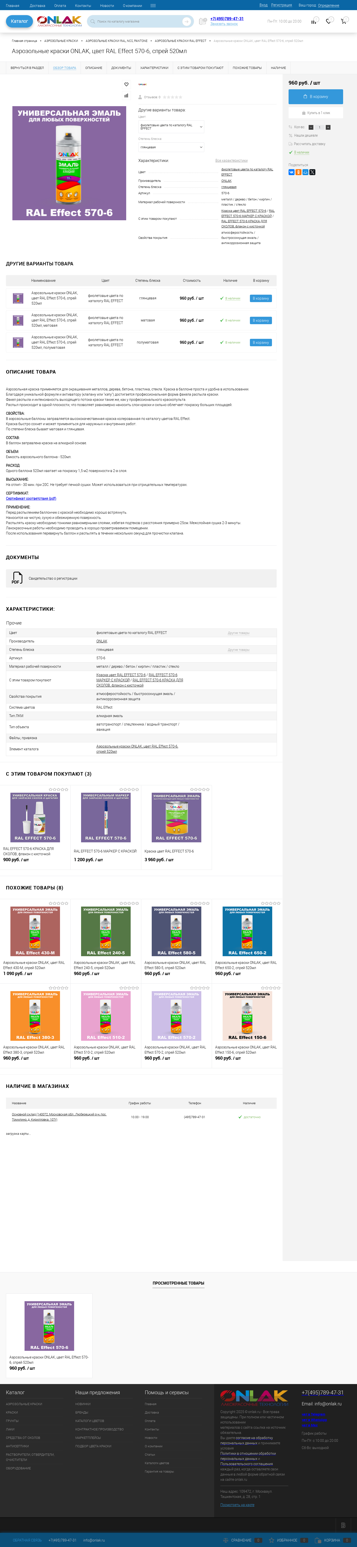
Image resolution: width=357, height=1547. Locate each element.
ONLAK (226, 181)
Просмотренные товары (178, 1283)
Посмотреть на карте (237, 1505)
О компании (132, 6)
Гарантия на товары (159, 1471)
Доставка (37, 6)
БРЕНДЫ (81, 1412)
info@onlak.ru (328, 1403)
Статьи (150, 1454)
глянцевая (229, 187)
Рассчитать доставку (307, 143)
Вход (264, 5)
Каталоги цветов (157, 1463)
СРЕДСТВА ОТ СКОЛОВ (23, 1438)
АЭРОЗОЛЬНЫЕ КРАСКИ (24, 1404)
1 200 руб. (106, 861)
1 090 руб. (35, 975)
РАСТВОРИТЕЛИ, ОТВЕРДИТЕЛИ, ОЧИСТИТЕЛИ (30, 1457)
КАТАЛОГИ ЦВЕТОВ (89, 1421)
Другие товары (239, 633)
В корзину (261, 298)
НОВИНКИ (82, 1404)
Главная (12, 6)
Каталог (19, 21)
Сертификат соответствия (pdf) (31, 499)
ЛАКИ (10, 1429)
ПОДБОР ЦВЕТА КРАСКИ (93, 1446)
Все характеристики (231, 160)
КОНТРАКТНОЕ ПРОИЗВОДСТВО (99, 1429)
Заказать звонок (224, 24)
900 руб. (35, 861)
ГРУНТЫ (12, 1421)
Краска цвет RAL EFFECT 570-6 (243, 211)
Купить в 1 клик (316, 112)
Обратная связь (24, 1540)
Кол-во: (300, 126)
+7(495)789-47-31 (227, 18)
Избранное (288, 1540)
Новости (107, 6)
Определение (328, 5)
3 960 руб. (176, 861)
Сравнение (242, 1540)
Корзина (333, 1540)
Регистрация (281, 5)
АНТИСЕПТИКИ (17, 1446)
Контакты (83, 6)
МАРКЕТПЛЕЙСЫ (88, 1438)
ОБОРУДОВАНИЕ (18, 1468)
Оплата (60, 6)
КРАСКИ (12, 1412)
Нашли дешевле (303, 135)
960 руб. (192, 298)
